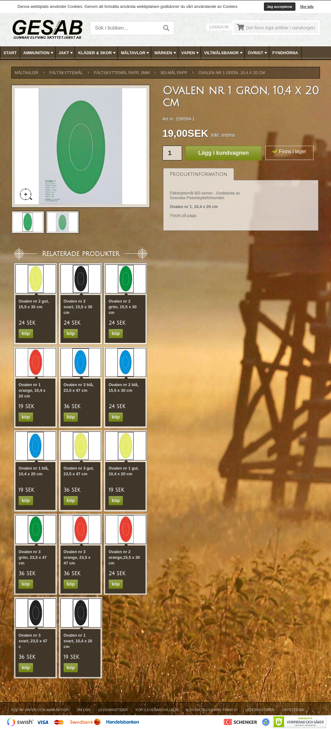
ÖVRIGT (258, 52)
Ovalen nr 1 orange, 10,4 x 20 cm (32, 390)
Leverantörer (259, 710)
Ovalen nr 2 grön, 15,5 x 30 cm (123, 307)
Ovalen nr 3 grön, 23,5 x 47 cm (33, 557)
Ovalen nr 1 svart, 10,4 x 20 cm (78, 641)
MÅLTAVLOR (135, 52)
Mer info (307, 7)
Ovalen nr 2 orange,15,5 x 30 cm (124, 557)
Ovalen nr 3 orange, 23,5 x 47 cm (77, 557)
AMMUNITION (38, 52)
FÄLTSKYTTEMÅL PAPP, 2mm (122, 72)
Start (10, 52)
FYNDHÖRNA (285, 52)
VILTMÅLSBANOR (224, 52)
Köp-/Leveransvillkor (157, 710)
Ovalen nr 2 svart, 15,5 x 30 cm (78, 307)
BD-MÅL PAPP (174, 72)
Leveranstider (113, 710)
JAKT (66, 52)
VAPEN (190, 52)
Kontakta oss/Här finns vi (211, 710)
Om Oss (84, 710)
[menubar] (165, 52)
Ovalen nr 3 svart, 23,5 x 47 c (33, 641)
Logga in (219, 27)
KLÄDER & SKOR (97, 52)
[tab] (198, 174)
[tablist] (241, 199)
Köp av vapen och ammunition (40, 710)
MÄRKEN (165, 52)
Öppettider (293, 710)
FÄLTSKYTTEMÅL (66, 72)
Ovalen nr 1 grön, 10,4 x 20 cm (231, 72)
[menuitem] (10, 52)
